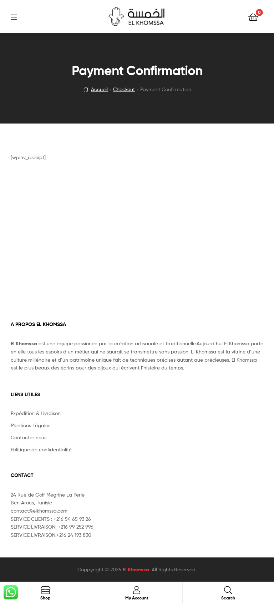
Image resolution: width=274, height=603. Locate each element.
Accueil (99, 89)
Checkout (124, 89)
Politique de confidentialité (41, 449)
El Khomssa (136, 569)
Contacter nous (28, 437)
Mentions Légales (30, 425)
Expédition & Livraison (36, 413)
